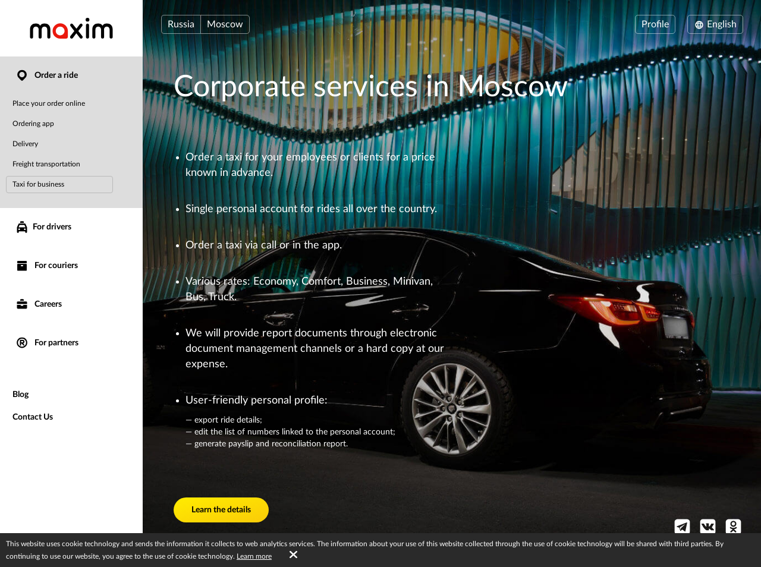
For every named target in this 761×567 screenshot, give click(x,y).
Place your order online (48, 103)
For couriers (46, 266)
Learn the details (221, 510)
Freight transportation (46, 164)
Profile (655, 24)
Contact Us (32, 417)
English (715, 24)
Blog (20, 394)
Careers (38, 304)
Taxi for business (38, 184)
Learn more (254, 556)
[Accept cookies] (293, 555)
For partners (46, 343)
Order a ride (46, 75)
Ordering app (33, 123)
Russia (181, 24)
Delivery (25, 143)
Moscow (225, 24)
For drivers (43, 227)
